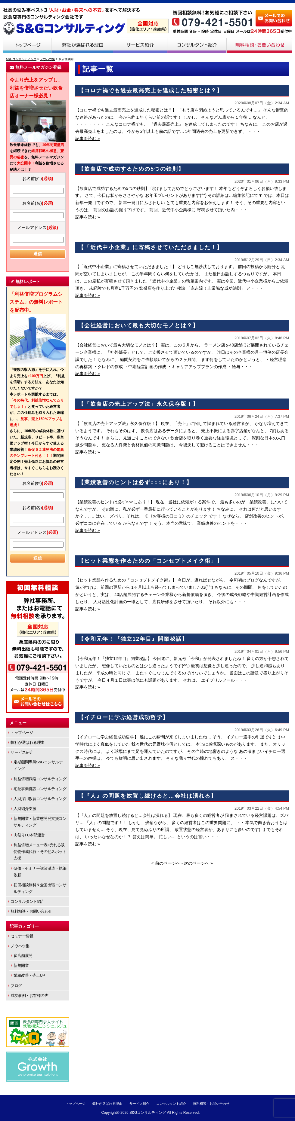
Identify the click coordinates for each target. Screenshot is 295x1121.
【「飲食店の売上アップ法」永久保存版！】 (138, 404)
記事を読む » (87, 138)
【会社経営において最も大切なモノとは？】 (138, 325)
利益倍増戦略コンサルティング (40, 779)
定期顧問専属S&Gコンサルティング (38, 765)
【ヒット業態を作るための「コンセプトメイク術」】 (150, 561)
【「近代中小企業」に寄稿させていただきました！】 (150, 247)
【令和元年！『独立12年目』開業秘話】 (133, 639)
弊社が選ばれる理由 (82, 45)
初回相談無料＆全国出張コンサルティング (40, 888)
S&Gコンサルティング (147, 1112)
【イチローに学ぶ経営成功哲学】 (123, 717)
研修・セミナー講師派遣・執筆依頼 (40, 871)
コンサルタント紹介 (197, 45)
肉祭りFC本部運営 (29, 835)
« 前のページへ (165, 863)
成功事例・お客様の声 (29, 995)
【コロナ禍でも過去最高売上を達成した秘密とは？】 (150, 90)
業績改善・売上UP (29, 975)
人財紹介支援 (25, 808)
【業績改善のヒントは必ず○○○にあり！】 (135, 482)
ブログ (16, 985)
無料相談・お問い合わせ (259, 45)
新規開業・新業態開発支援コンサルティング (40, 821)
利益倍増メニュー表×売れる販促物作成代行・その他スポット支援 (40, 851)
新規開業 (21, 965)
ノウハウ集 (20, 946)
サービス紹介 (140, 45)
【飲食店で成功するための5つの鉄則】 (131, 169)
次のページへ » (198, 863)
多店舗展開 (23, 955)
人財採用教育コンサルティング (40, 798)
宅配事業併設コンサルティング (40, 789)
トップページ (27, 45)
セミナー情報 (22, 936)
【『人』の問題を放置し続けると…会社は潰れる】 (147, 796)
